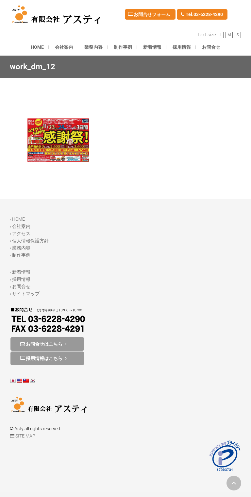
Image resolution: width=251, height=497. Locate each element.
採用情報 (182, 47)
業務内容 (93, 47)
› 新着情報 (20, 272)
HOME (37, 47)
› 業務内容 (20, 247)
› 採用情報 (20, 279)
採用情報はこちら (44, 358)
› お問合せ (20, 286)
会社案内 (64, 47)
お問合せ (211, 47)
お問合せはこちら (44, 344)
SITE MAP (22, 435)
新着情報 (152, 47)
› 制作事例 (20, 255)
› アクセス (20, 233)
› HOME (17, 219)
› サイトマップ (25, 293)
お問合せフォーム (149, 14)
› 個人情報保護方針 (29, 240)
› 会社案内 (20, 226)
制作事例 (123, 47)
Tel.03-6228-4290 (201, 14)
